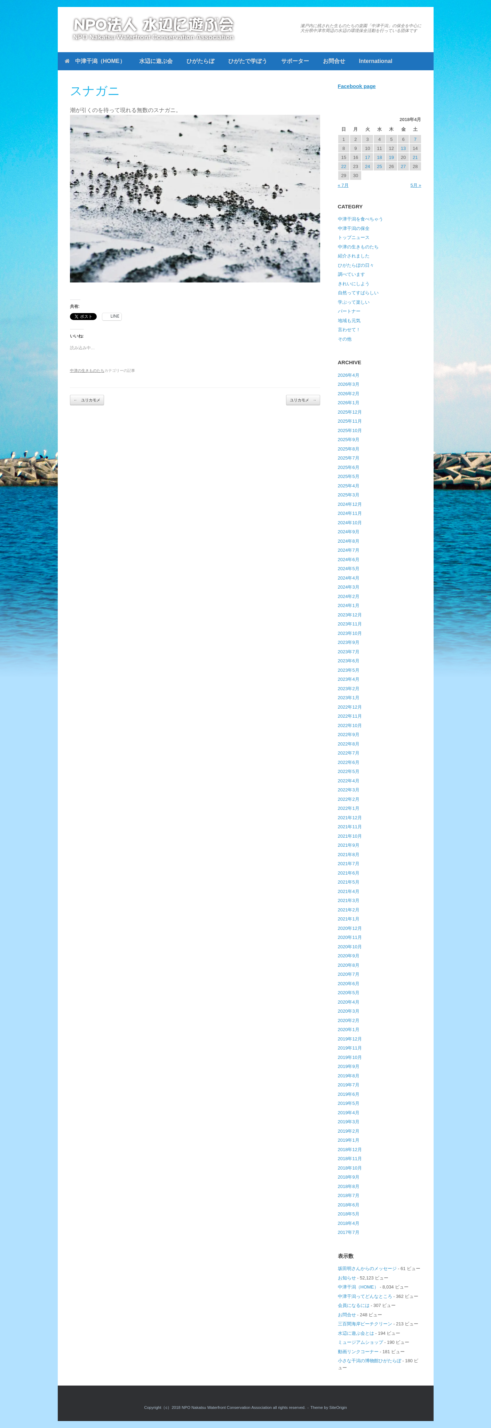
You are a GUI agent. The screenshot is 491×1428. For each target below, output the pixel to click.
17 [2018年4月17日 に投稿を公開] (367, 157)
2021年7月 (348, 863)
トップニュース (354, 237)
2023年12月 (350, 614)
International (376, 61)
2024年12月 (350, 504)
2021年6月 (348, 873)
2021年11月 (350, 826)
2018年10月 (350, 1168)
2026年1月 (348, 402)
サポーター (295, 61)
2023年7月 (348, 651)
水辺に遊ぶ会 (156, 61)
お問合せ (334, 61)
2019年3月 (348, 1121)
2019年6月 (348, 1094)
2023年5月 (348, 670)
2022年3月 (348, 789)
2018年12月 (350, 1149)
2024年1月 (348, 605)
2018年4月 (348, 1223)
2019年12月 (350, 1039)
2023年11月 (350, 624)
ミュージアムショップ (360, 1342)
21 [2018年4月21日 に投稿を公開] (415, 157)
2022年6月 (348, 762)
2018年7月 (348, 1195)
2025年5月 (348, 476)
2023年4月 (348, 679)
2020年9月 (348, 955)
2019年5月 (348, 1103)
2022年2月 (348, 799)
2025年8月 (348, 449)
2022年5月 (348, 771)
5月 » (415, 185)
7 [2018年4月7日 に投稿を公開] (415, 139)
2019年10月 (350, 1057)
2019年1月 (348, 1140)
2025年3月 (348, 494)
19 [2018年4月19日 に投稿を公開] (391, 157)
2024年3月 (348, 587)
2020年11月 (350, 937)
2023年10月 (350, 633)
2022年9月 (348, 734)
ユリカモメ (87, 400)
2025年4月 (348, 485)
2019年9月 (348, 1066)
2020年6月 (348, 983)
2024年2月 (348, 596)
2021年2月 (348, 909)
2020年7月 (348, 974)
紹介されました (354, 255)
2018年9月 (348, 1177)
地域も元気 (349, 320)
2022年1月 (348, 808)
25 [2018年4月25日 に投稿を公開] (379, 166)
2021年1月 (348, 919)
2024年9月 (348, 531)
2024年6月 (348, 559)
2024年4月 (348, 578)
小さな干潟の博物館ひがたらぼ (369, 1360)
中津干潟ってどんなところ (365, 1296)
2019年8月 (348, 1075)
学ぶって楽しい (354, 302)
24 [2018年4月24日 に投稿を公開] (367, 166)
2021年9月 (348, 845)
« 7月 (343, 185)
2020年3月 (348, 1011)
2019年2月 (348, 1131)
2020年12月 (350, 928)
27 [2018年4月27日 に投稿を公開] (403, 166)
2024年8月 (348, 541)
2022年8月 (348, 744)
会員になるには (354, 1305)
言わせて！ (349, 329)
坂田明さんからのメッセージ (367, 1268)
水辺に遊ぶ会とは (356, 1333)
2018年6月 (348, 1204)
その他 (344, 339)
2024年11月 (350, 513)
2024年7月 (348, 550)
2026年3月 (348, 384)
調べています (351, 274)
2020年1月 (348, 1029)
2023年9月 (348, 642)
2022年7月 (348, 753)
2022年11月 (350, 716)
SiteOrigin (338, 1407)
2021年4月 (348, 891)
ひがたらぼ (200, 61)
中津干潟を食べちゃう (360, 219)
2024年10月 (350, 522)
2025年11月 (350, 421)
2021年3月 (348, 900)
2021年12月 (350, 817)
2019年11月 (350, 1048)
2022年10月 (350, 725)
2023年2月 (348, 688)
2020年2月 (348, 1020)
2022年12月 (350, 707)
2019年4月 (348, 1112)
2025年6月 (348, 467)
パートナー (349, 311)
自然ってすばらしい (358, 292)
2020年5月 (348, 992)
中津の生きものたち (87, 370)
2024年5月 (348, 568)
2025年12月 (350, 412)
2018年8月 (348, 1186)
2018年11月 (350, 1158)
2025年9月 (348, 439)
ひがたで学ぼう (247, 61)
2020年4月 (348, 1002)
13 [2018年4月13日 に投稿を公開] (403, 148)
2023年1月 (348, 697)
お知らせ (347, 1278)
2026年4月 (348, 375)
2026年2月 (348, 393)
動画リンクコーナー (358, 1351)
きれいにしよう (354, 283)
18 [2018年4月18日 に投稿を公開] (379, 157)
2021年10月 (350, 836)
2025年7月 (348, 458)
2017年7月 (348, 1232)
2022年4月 (348, 780)
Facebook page (357, 86)
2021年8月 (348, 854)
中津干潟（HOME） (95, 61)
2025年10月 (350, 430)
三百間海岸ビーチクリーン (365, 1323)
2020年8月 (348, 965)
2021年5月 (348, 882)
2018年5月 (348, 1213)
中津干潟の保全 (354, 228)
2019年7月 (348, 1084)
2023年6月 (348, 660)
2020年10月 (350, 946)
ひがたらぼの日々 (356, 265)
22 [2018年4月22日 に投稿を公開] (343, 166)
